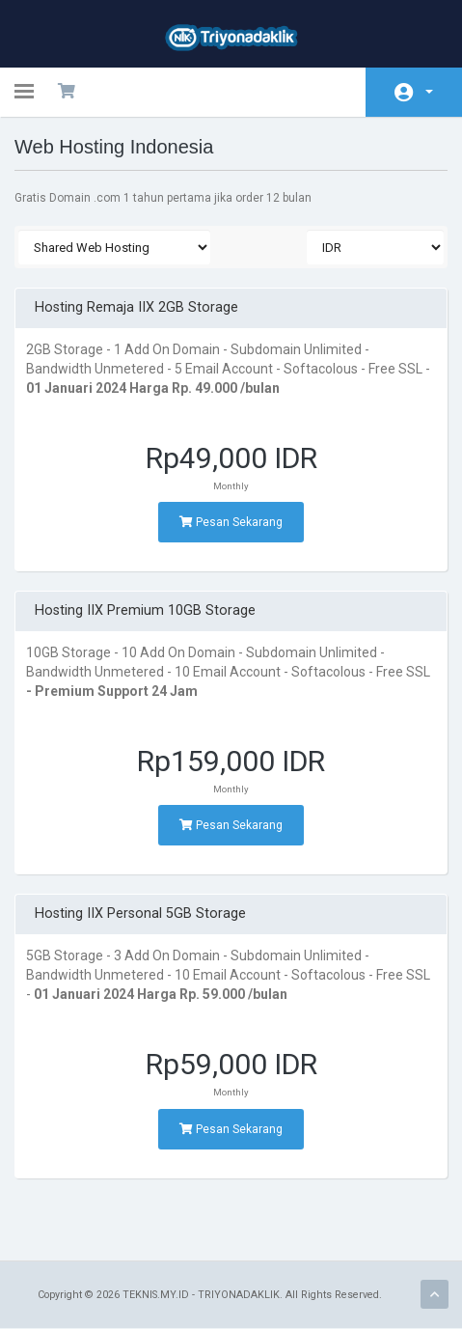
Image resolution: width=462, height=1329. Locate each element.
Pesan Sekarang (231, 522)
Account (429, 92)
